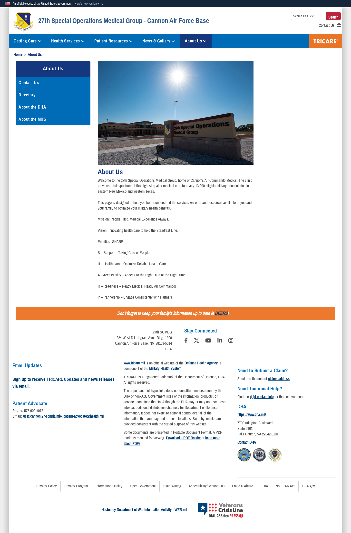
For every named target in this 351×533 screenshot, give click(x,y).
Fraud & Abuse (242, 486)
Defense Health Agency (201, 363)
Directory (27, 95)
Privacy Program (76, 486)
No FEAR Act (285, 486)
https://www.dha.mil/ (251, 414)
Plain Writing (172, 486)
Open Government (143, 486)
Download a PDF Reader (183, 438)
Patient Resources (113, 41)
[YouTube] (208, 341)
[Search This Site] (308, 16)
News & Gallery (158, 41)
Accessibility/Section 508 (206, 486)
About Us (196, 41)
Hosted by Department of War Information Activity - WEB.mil (144, 509)
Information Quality (109, 486)
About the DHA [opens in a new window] (32, 107)
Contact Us (29, 82)
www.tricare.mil (134, 363)
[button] (90, 3)
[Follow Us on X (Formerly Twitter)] (196, 341)
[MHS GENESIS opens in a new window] (339, 25)
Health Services (68, 41)
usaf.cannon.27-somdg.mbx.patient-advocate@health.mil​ (64, 416)
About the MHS (32, 119)
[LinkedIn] (219, 341)
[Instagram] (230, 341)
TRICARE (325, 41)
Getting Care (27, 41)
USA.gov (308, 486)
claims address (279, 378)
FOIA (264, 486)
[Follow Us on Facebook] (186, 341)
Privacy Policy (46, 486)
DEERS (221, 313)
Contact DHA (246, 442)
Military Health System (165, 368)
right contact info (261, 396)
